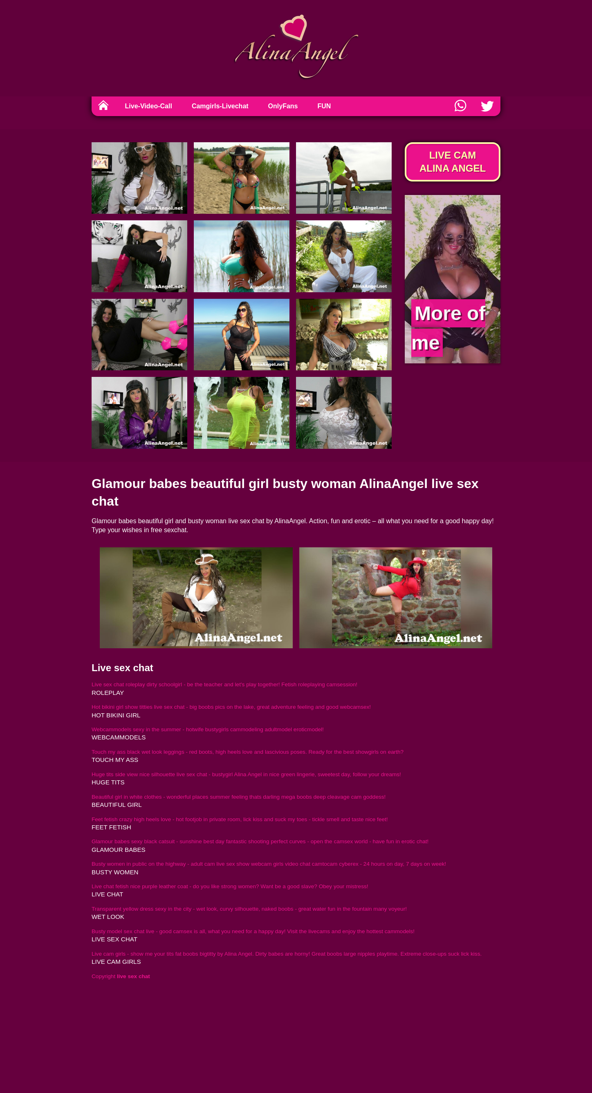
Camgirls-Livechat (220, 106)
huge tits (108, 782)
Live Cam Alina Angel (452, 162)
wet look (108, 916)
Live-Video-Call (148, 106)
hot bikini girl (116, 715)
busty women (115, 872)
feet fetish (111, 827)
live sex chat (114, 939)
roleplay (108, 692)
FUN (324, 106)
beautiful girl (117, 804)
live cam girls (116, 961)
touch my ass (115, 759)
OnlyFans (283, 106)
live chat (107, 894)
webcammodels (119, 737)
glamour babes (119, 849)
